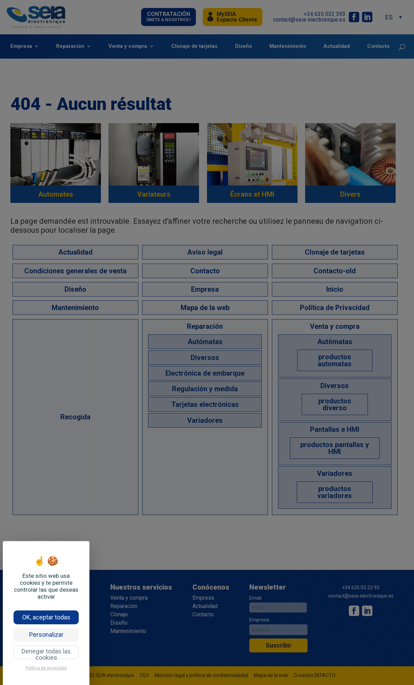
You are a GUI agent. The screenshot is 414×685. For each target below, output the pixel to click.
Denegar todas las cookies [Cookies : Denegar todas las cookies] (46, 653)
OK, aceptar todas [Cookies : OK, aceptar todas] (46, 617)
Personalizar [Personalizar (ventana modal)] (46, 634)
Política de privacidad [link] (46, 668)
